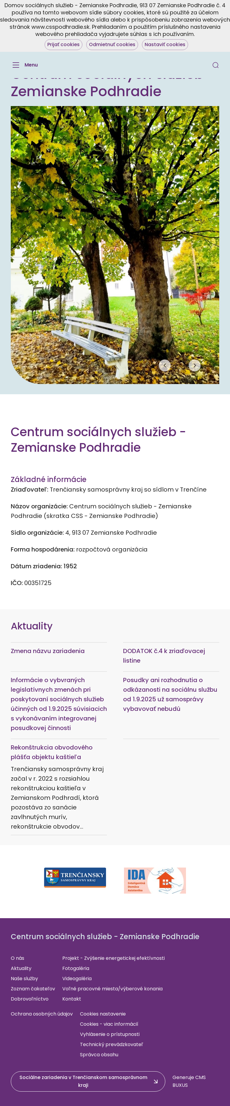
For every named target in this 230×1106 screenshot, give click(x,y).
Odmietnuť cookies (112, 44)
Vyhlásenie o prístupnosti (110, 1034)
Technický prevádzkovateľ (111, 1044)
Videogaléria (77, 978)
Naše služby (24, 978)
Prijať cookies (63, 44)
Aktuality (21, 968)
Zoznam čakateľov (33, 988)
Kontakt (71, 998)
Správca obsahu (99, 1054)
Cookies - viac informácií (109, 1024)
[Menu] (24, 65)
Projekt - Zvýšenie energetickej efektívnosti (113, 958)
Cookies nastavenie (103, 1013)
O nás (17, 958)
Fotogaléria (75, 968)
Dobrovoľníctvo (30, 998)
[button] (216, 65)
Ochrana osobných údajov (42, 1013)
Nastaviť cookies (165, 44)
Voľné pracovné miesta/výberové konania (112, 988)
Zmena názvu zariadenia (48, 651)
